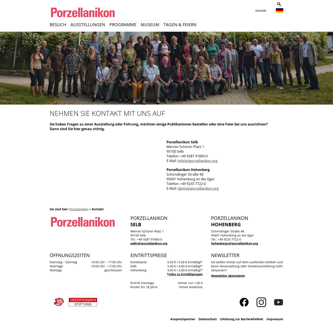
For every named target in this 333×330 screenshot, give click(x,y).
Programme (122, 24)
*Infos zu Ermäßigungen (185, 274)
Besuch (58, 24)
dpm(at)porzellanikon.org (198, 188)
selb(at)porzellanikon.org (148, 243)
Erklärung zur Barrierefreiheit (241, 319)
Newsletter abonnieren (228, 276)
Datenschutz (208, 319)
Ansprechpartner (182, 319)
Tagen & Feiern (180, 24)
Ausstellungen (88, 24)
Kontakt (260, 11)
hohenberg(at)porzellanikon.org (234, 243)
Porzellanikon (78, 209)
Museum (150, 24)
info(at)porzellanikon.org (197, 160)
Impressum (275, 319)
